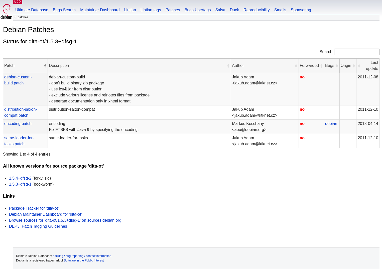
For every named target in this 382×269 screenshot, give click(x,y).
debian (331, 123)
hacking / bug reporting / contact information (82, 256)
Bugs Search (64, 10)
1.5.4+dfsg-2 (20, 178)
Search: (326, 52)
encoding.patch (18, 123)
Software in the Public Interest (84, 260)
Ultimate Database (31, 10)
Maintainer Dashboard (99, 10)
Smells (280, 10)
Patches (173, 10)
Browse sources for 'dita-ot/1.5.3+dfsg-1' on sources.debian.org (65, 220)
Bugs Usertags (197, 10)
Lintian (130, 10)
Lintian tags (151, 10)
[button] (45, 65)
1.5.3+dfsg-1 (20, 184)
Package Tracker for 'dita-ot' (34, 208)
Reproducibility (256, 10)
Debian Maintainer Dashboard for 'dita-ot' (45, 214)
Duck (234, 10)
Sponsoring (301, 10)
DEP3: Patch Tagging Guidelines (38, 226)
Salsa (220, 10)
